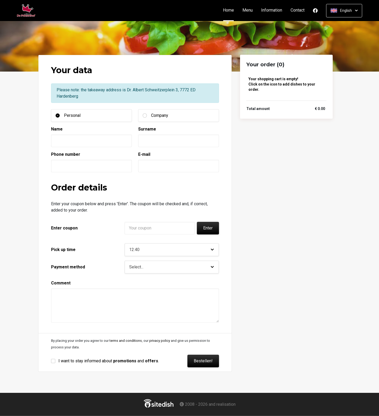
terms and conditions (125, 341)
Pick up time (63, 249)
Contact (298, 10)
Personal (72, 115)
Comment (61, 282)
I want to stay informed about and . (108, 360)
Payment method (68, 266)
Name (57, 129)
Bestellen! (203, 360)
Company (159, 115)
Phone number (65, 154)
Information (271, 10)
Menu (247, 10)
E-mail (144, 154)
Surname (147, 129)
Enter (208, 227)
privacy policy (159, 341)
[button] (172, 249)
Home (230, 10)
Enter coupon (64, 227)
